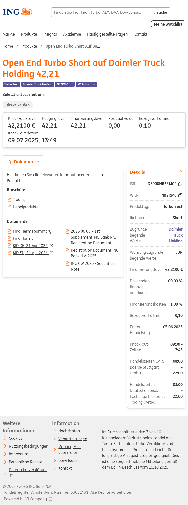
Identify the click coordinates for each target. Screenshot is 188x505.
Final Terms (23, 238)
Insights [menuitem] (50, 34)
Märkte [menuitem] (9, 34)
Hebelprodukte (26, 207)
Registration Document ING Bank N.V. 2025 (94, 250)
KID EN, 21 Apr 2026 (31, 253)
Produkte (29, 46)
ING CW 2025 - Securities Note (92, 263)
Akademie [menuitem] (72, 34)
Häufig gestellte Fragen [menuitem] (107, 34)
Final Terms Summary (32, 231)
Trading (19, 200)
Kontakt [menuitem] (140, 34)
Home (8, 46)
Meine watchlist (168, 24)
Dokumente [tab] (23, 162)
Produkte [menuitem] (29, 34)
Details (156, 172)
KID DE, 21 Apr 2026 (30, 246)
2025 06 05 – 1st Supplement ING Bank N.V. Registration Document (93, 231)
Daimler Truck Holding (176, 235)
